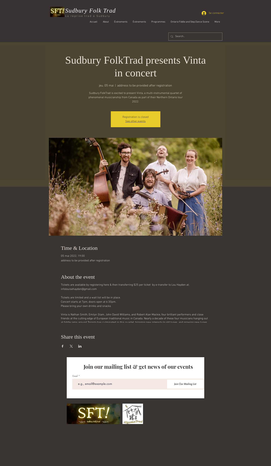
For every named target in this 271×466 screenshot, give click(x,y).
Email (75, 376)
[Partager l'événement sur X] (71, 346)
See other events (135, 121)
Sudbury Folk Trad (90, 10)
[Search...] (195, 36)
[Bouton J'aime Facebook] (200, 31)
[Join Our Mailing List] (185, 384)
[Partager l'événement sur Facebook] (62, 346)
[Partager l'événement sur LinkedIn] (80, 346)
